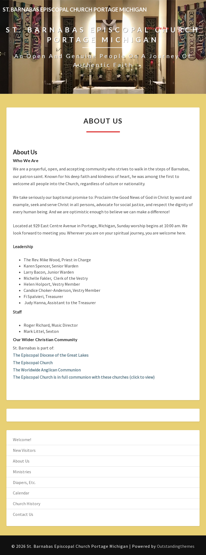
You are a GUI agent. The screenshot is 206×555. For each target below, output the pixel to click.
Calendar (21, 493)
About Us (21, 461)
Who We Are (157, 28)
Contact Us (23, 514)
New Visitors (24, 450)
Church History (26, 503)
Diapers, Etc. (188, 28)
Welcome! (22, 439)
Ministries (22, 471)
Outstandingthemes (175, 546)
